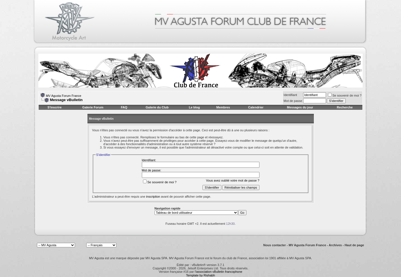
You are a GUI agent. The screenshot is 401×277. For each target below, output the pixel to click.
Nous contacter (274, 245)
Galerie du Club (157, 107)
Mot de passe (293, 100)
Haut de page (354, 245)
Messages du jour (300, 107)
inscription (153, 196)
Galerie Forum (92, 107)
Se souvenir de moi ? (345, 95)
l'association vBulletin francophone (218, 271)
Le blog (194, 107)
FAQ (124, 107)
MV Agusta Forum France (63, 95)
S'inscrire (55, 107)
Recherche (344, 107)
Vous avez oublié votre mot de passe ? (232, 180)
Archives (335, 245)
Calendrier (255, 107)
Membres (223, 107)
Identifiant (290, 95)
